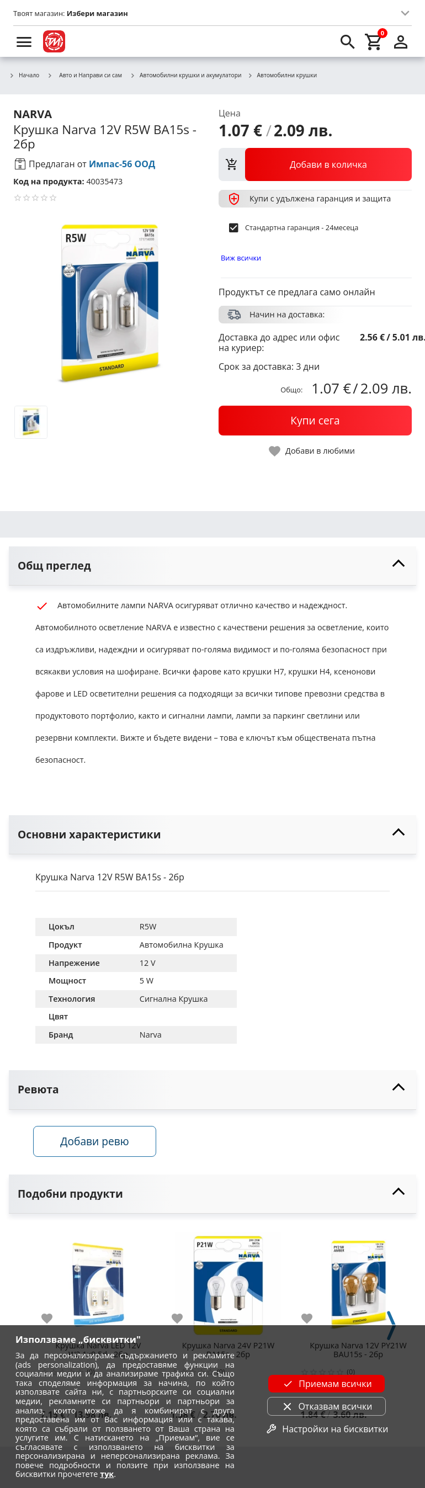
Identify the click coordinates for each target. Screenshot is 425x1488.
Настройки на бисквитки (326, 1429)
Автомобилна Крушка (182, 944)
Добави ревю (96, 1142)
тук (107, 1474)
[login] (401, 41)
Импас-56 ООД (122, 164)
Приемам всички (326, 1383)
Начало (24, 75)
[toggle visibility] (212, 566)
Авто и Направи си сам (84, 75)
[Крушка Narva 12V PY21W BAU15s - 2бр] (358, 1283)
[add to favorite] (53, 1320)
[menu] (24, 41)
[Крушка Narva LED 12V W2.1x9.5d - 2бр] (98, 1283)
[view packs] (315, 164)
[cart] (374, 41)
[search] (348, 41)
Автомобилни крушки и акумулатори (185, 75)
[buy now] (315, 420)
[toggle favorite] (312, 451)
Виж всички (241, 258)
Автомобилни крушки (282, 75)
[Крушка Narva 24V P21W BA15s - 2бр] (228, 1283)
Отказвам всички (326, 1406)
